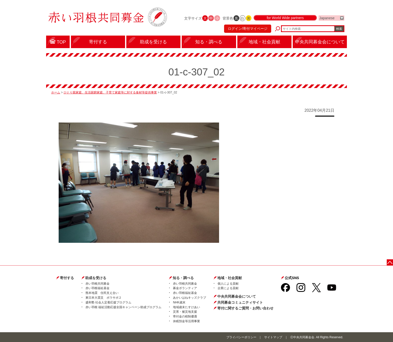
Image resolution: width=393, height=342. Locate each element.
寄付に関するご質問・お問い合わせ (245, 308)
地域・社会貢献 (229, 278)
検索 (339, 29)
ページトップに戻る (390, 262)
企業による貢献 (228, 288)
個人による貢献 (228, 283)
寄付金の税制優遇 (185, 316)
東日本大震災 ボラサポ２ (103, 297)
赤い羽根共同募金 (97, 283)
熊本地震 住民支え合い (102, 293)
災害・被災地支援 (185, 311)
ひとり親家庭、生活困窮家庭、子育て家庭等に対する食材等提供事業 (110, 92)
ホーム (55, 92)
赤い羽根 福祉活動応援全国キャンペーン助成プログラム (123, 307)
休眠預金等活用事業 (186, 321)
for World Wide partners (285, 18)
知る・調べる (183, 278)
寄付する (67, 278)
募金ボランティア (185, 288)
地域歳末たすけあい (186, 307)
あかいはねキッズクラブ (189, 297)
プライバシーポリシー (241, 337)
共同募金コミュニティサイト (240, 302)
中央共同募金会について (236, 296)
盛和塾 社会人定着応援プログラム (108, 302)
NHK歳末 (179, 302)
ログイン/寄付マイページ (247, 29)
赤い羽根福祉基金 (97, 288)
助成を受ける (95, 278)
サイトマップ (273, 337)
